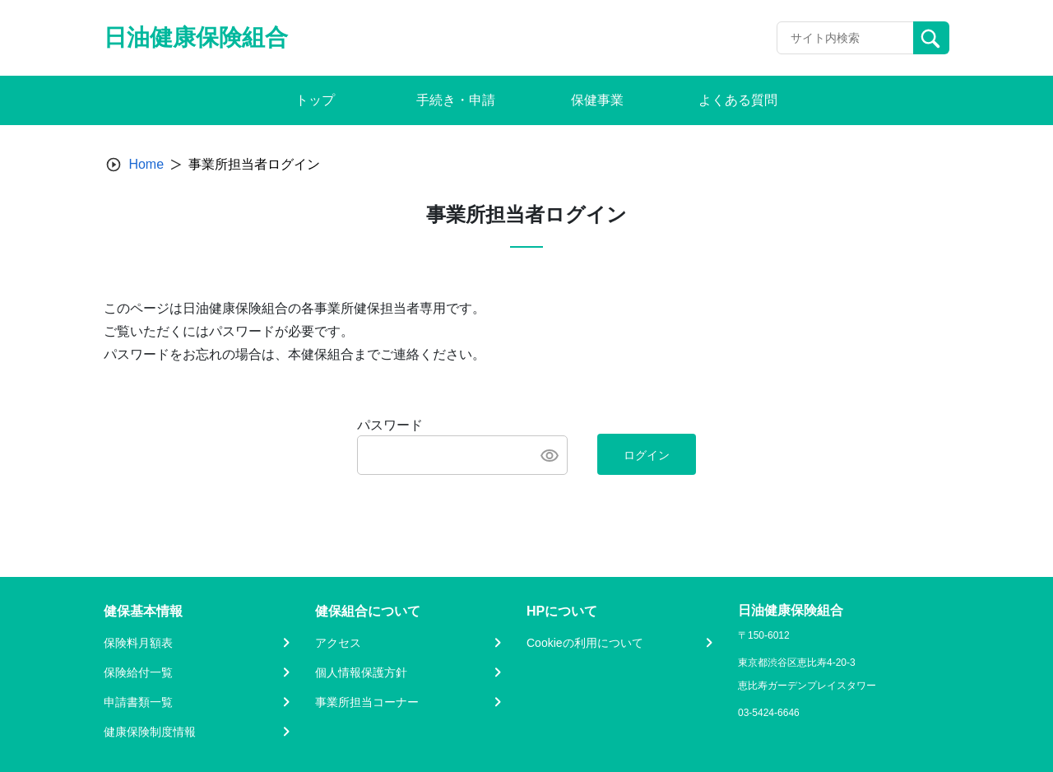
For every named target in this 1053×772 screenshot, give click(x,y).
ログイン (647, 455)
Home (146, 164)
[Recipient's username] (845, 37)
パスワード (390, 425)
